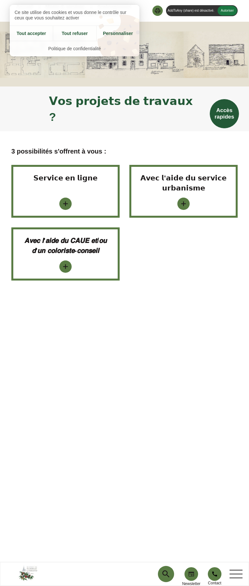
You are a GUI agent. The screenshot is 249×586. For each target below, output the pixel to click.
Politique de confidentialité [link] (74, 48)
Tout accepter (31, 33)
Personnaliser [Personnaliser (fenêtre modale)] (118, 33)
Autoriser (227, 10)
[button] (157, 11)
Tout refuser (75, 33)
